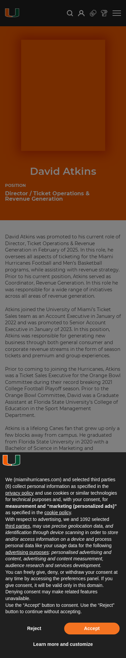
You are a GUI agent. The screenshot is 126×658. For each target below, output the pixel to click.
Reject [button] (34, 628)
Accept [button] (92, 628)
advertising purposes (27, 552)
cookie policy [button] (57, 512)
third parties (17, 526)
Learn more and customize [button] (63, 644)
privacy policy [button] (19, 493)
